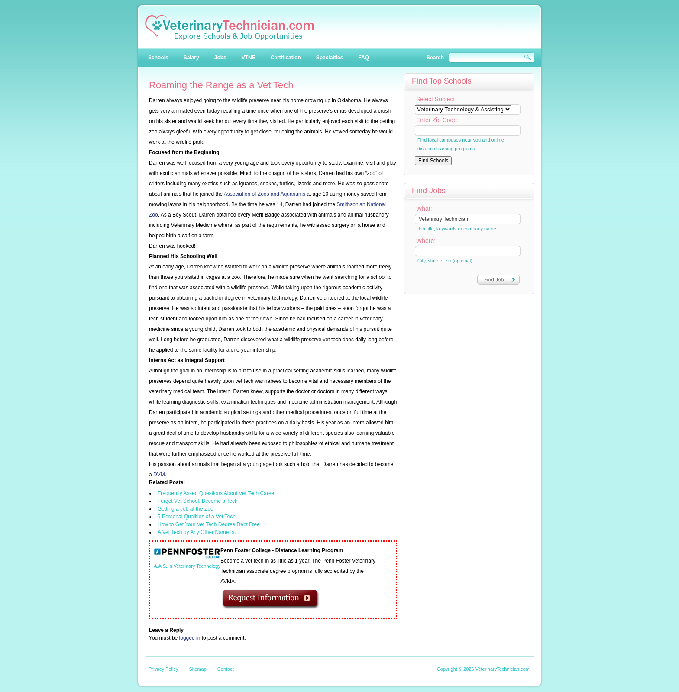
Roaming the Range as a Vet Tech (221, 85)
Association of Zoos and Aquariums (264, 194)
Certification (286, 58)
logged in (189, 638)
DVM (159, 475)
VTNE (248, 58)
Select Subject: (436, 99)
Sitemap (197, 669)
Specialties (329, 58)
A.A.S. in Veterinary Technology (187, 566)
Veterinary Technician (229, 27)
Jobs (220, 58)
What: (424, 208)
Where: (426, 240)
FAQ (363, 58)
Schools (158, 58)
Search (435, 58)
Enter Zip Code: (437, 119)
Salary (191, 58)
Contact (225, 669)
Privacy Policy (163, 669)
